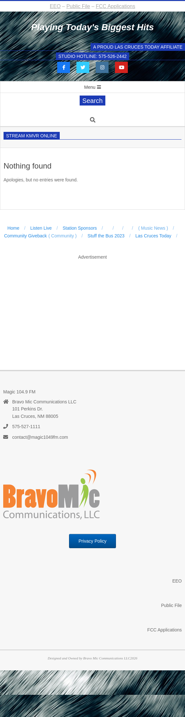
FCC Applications (115, 6)
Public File (78, 6)
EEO (55, 6)
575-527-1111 (26, 426)
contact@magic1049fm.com (40, 437)
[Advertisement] (94, 308)
